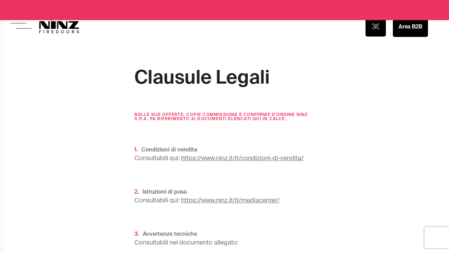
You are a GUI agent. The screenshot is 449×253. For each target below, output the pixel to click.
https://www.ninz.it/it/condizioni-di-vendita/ (242, 158)
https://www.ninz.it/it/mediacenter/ (230, 200)
